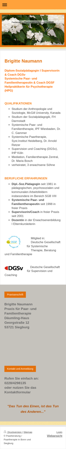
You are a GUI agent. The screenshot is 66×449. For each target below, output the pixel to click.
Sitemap (27, 432)
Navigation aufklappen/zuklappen (33, 4)
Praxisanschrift (15, 294)
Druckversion (13, 432)
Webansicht (54, 436)
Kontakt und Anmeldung (20, 368)
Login (59, 432)
